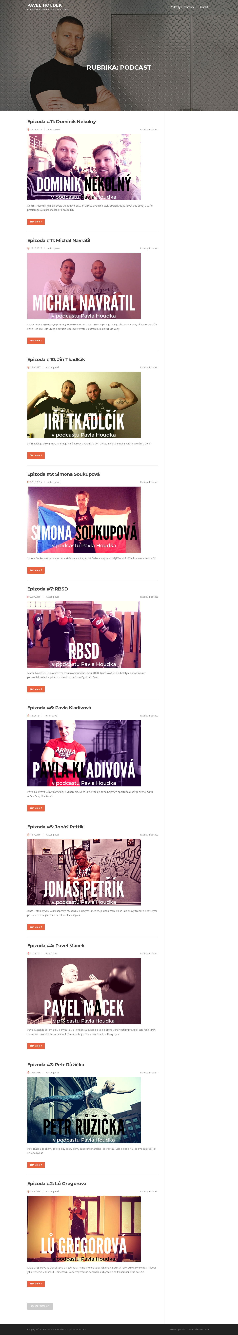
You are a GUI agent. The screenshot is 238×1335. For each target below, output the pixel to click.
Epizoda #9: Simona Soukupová (63, 474)
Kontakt (203, 7)
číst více (36, 222)
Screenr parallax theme (182, 1329)
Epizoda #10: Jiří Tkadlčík (56, 360)
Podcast (153, 130)
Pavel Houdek (44, 5)
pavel (57, 130)
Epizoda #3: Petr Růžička (55, 1065)
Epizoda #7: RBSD (47, 589)
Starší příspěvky (40, 1306)
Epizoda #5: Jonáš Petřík (55, 827)
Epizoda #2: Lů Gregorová (56, 1184)
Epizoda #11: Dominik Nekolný (61, 122)
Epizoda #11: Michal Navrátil (58, 241)
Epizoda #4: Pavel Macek (56, 946)
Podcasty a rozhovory (182, 7)
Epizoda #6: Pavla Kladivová (59, 708)
